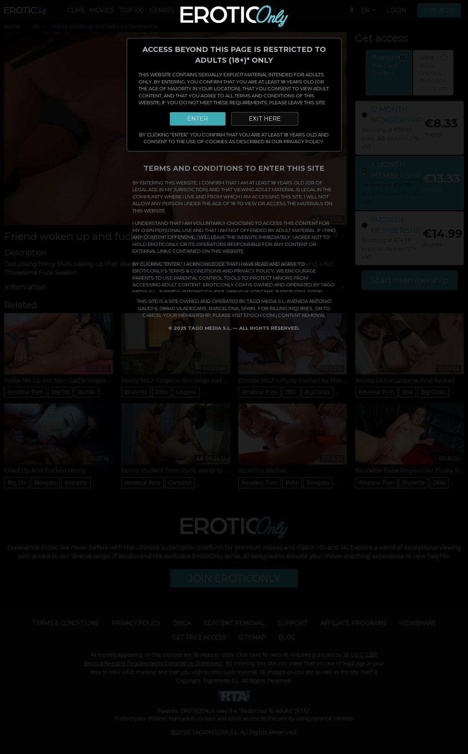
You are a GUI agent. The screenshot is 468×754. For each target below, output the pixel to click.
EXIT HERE (265, 118)
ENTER (197, 118)
